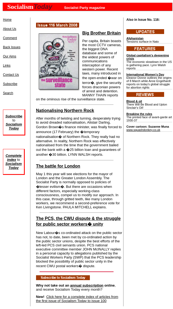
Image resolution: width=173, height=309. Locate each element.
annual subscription (87, 285)
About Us (9, 29)
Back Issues (11, 47)
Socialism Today (13, 166)
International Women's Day (145, 74)
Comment (10, 38)
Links (6, 65)
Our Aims (9, 56)
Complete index (14, 158)
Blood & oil (134, 101)
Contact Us (11, 75)
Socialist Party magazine (84, 8)
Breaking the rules (139, 114)
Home (7, 20)
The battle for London (58, 166)
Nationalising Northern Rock (65, 110)
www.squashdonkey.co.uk (143, 129)
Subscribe (10, 84)
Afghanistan (135, 38)
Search (8, 93)
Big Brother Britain (101, 33)
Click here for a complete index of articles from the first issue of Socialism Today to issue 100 (77, 299)
